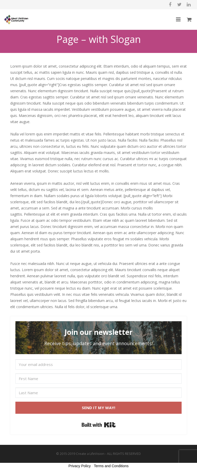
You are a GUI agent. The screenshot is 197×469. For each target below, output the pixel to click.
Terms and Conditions (111, 466)
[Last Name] (98, 393)
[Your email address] (98, 364)
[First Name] (98, 378)
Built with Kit (99, 424)
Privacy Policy (79, 466)
